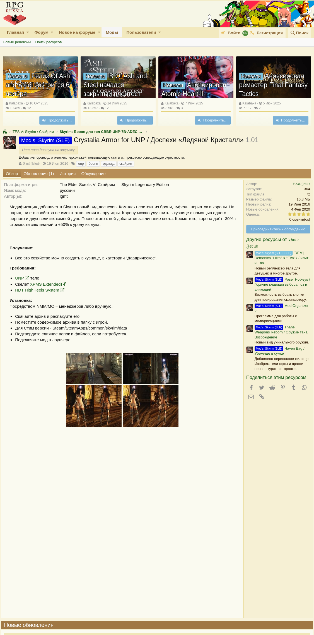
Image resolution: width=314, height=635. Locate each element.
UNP (21, 278)
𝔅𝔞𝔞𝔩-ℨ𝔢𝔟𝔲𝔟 (31, 163)
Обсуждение (93, 173)
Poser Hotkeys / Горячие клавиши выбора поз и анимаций (280, 284)
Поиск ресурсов (48, 42)
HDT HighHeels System (39, 290)
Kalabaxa (16, 103)
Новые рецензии (17, 42)
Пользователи (141, 32)
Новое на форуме (77, 32)
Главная (15, 32)
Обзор (12, 173)
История (67, 173)
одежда (109, 164)
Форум (41, 32)
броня (93, 164)
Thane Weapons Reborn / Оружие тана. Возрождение (280, 332)
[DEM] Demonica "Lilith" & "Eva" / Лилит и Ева (280, 258)
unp (81, 164)
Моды (112, 32)
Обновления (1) (38, 173)
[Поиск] (299, 33)
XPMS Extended (47, 284)
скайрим (125, 164)
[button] (27, 32)
